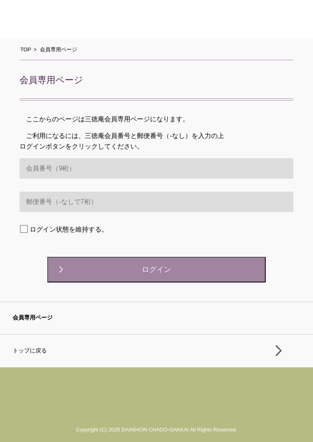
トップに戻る (30, 351)
